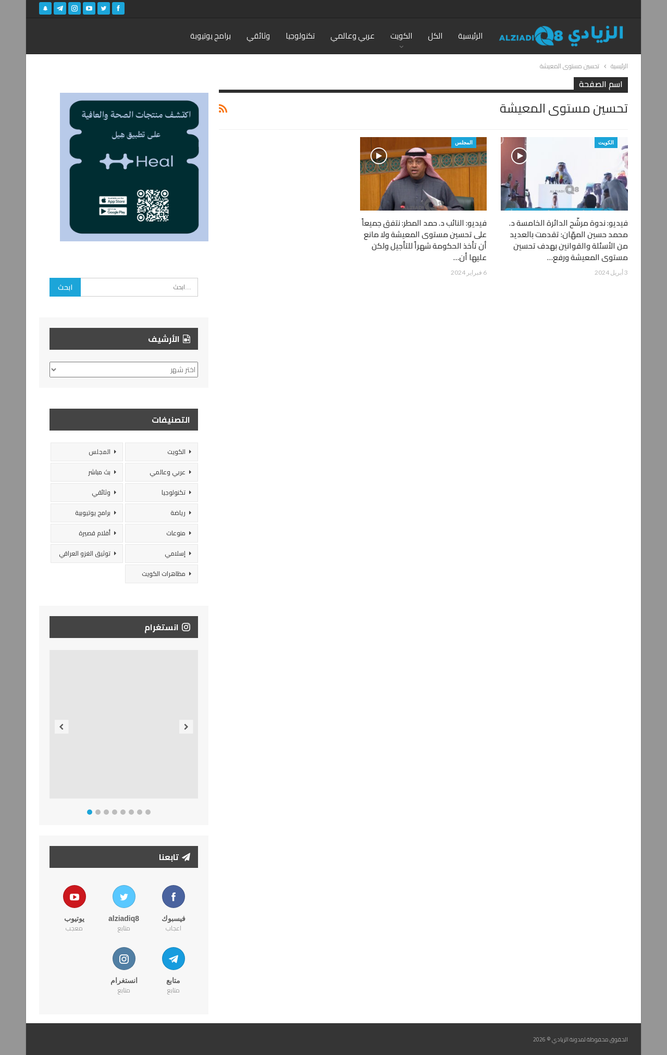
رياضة (178, 513)
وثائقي (258, 35)
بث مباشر (99, 472)
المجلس (464, 142)
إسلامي (175, 553)
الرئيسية (470, 35)
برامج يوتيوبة (210, 35)
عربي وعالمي (352, 35)
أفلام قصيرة (94, 533)
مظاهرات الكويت (164, 574)
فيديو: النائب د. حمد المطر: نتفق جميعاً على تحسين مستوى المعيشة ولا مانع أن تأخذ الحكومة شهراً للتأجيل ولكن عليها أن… (424, 240)
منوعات (176, 533)
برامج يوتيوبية (92, 513)
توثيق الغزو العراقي (84, 553)
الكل (435, 35)
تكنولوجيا (300, 35)
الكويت (401, 35)
